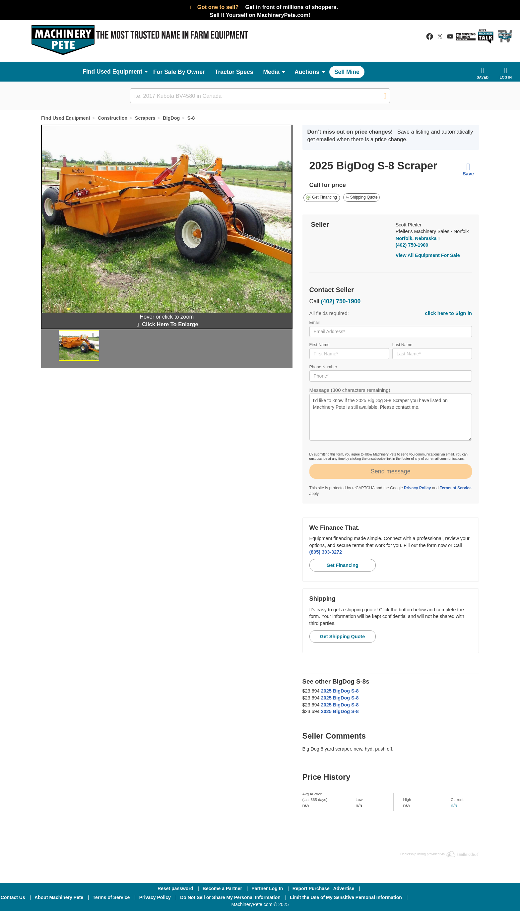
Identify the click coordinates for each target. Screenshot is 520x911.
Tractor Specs (234, 72)
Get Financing (321, 197)
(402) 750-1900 (412, 245)
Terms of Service (456, 488)
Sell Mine (346, 72)
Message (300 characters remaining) (390, 414)
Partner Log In (267, 888)
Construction (113, 118)
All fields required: (390, 313)
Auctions (306, 72)
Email (390, 328)
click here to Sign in (448, 313)
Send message (391, 471)
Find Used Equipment (65, 118)
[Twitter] (466, 897)
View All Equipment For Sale (428, 255)
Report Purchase (311, 888)
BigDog (171, 118)
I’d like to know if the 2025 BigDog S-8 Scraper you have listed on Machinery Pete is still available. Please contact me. (390, 417)
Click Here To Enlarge (166, 324)
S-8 (191, 118)
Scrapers (145, 118)
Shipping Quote (362, 197)
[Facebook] (430, 897)
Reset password (175, 888)
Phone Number (390, 373)
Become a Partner (222, 888)
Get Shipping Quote (342, 636)
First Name (349, 350)
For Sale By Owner (179, 72)
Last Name (432, 350)
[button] (54, 227)
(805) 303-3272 (325, 552)
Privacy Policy (417, 488)
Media (271, 72)
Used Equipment (119, 71)
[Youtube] (500, 897)
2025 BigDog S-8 (340, 691)
